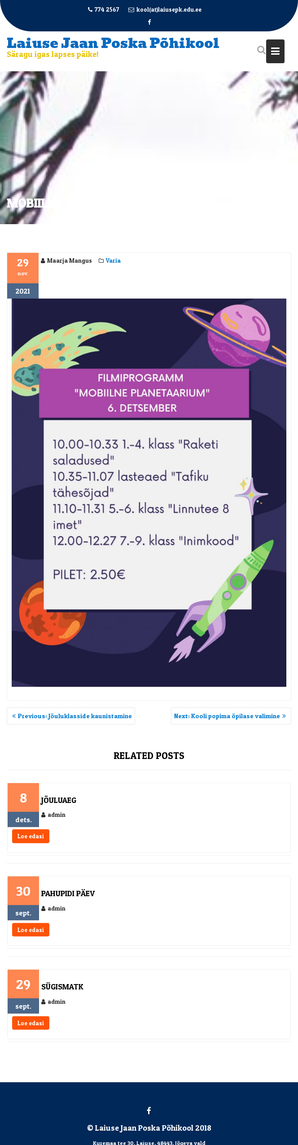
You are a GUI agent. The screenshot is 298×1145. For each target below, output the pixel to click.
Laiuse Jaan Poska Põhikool (113, 43)
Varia (113, 261)
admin (53, 818)
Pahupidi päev (68, 896)
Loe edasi (31, 839)
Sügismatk (62, 989)
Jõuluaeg (58, 803)
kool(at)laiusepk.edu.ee (165, 9)
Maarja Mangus (66, 261)
